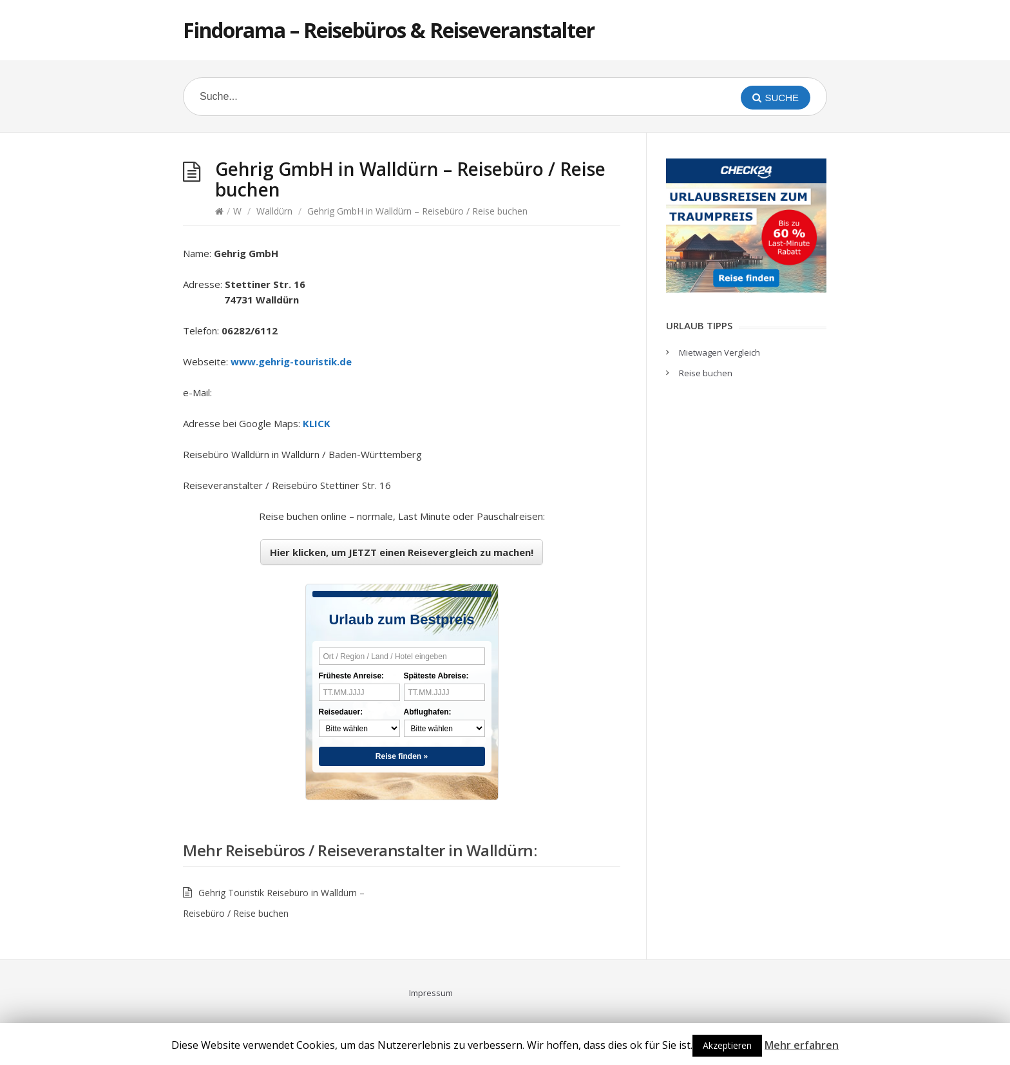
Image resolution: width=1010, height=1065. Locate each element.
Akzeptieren (727, 1045)
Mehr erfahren (802, 1045)
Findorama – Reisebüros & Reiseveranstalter (389, 30)
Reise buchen (705, 373)
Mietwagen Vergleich (719, 352)
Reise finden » (402, 756)
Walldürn (274, 211)
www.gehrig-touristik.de (291, 361)
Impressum (431, 993)
